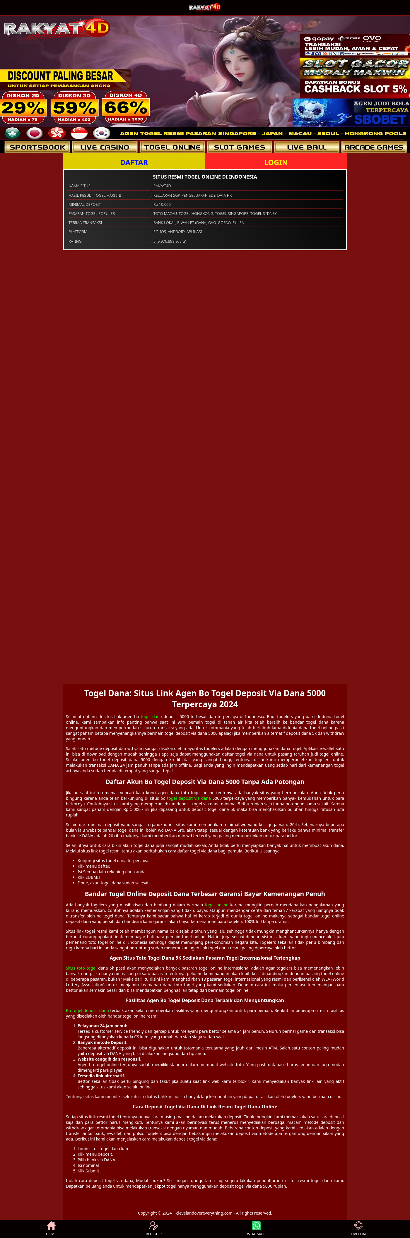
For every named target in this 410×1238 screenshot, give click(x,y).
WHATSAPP (256, 1229)
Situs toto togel (81, 968)
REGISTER (154, 1229)
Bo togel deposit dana (87, 1010)
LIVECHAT (359, 1229)
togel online (216, 904)
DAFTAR (134, 162)
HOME (51, 1229)
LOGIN (276, 162)
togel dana (151, 716)
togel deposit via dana (189, 798)
